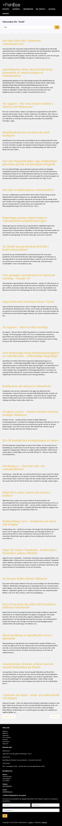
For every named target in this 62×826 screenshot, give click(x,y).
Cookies (30, 822)
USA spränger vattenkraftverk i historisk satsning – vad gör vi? (28, 277)
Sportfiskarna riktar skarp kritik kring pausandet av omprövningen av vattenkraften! (27, 72)
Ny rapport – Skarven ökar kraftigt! (25, 327)
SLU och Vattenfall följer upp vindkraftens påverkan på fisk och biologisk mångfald (29, 163)
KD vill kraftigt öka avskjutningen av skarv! (30, 440)
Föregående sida (9, 717)
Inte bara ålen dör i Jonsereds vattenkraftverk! (21, 42)
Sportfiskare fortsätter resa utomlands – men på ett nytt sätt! (21, 760)
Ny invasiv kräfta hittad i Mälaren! (24, 578)
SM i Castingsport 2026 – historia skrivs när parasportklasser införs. (23, 766)
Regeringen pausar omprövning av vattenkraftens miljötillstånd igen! (24, 219)
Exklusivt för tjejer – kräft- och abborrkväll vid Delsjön (30, 696)
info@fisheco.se (7, 792)
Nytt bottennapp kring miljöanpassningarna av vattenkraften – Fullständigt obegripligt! (30, 354)
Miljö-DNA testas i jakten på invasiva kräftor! (26, 494)
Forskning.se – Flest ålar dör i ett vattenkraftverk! (23, 467)
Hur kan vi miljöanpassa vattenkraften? (28, 189)
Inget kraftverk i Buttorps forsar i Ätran (28, 301)
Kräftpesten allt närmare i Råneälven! (26, 386)
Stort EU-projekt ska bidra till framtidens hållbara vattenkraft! (29, 606)
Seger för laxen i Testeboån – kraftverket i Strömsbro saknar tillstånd (29, 551)
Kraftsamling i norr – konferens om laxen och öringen (29, 523)
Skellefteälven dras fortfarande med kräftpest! (25, 134)
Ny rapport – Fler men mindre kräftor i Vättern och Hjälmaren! (27, 105)
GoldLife (44, 822)
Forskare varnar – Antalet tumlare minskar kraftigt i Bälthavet (30, 413)
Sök (57, 27)
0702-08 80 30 (7, 786)
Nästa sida (54, 717)
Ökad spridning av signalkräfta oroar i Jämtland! (27, 637)
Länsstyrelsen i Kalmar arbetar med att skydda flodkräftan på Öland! (27, 665)
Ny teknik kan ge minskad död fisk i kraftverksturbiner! (25, 248)
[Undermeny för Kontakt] (9, 13)
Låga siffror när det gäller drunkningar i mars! (16, 754)
